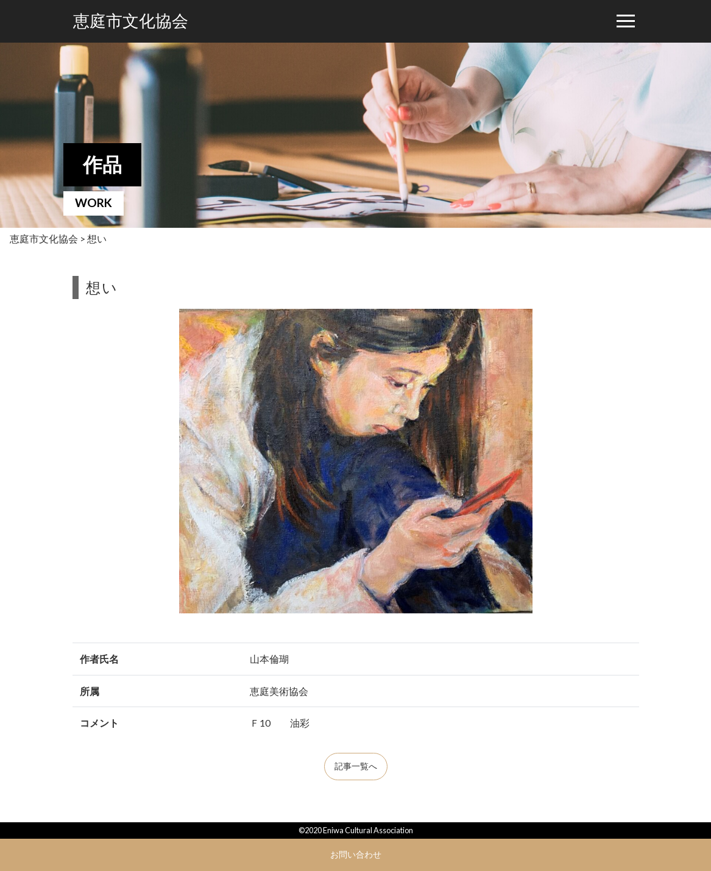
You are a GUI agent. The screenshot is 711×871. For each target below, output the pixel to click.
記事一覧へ (355, 766)
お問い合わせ (355, 854)
